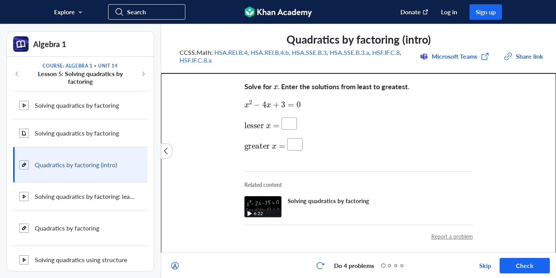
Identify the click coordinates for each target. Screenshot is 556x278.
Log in (449, 11)
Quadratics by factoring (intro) (76, 164)
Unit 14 (107, 66)
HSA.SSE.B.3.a (349, 52)
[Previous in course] (17, 73)
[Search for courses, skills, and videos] (146, 12)
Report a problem (452, 236)
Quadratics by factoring (67, 228)
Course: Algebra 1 (67, 66)
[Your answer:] (289, 123)
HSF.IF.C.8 (386, 52)
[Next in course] (143, 73)
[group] (358, 138)
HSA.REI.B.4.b (270, 52)
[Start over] (320, 265)
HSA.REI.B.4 (230, 52)
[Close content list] (167, 151)
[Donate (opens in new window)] (410, 12)
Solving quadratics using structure (81, 259)
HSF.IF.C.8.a (196, 60)
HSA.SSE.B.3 (309, 52)
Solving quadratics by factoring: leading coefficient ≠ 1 (85, 196)
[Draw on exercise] (175, 265)
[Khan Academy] (278, 12)
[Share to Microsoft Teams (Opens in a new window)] (454, 56)
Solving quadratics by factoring (77, 105)
